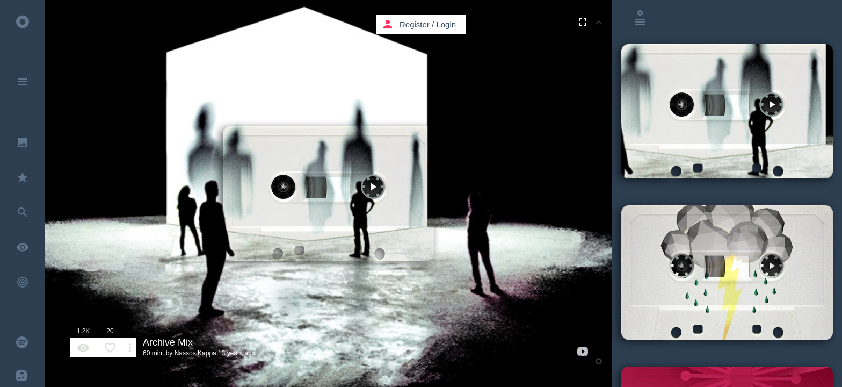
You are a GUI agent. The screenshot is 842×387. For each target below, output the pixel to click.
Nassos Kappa (195, 353)
